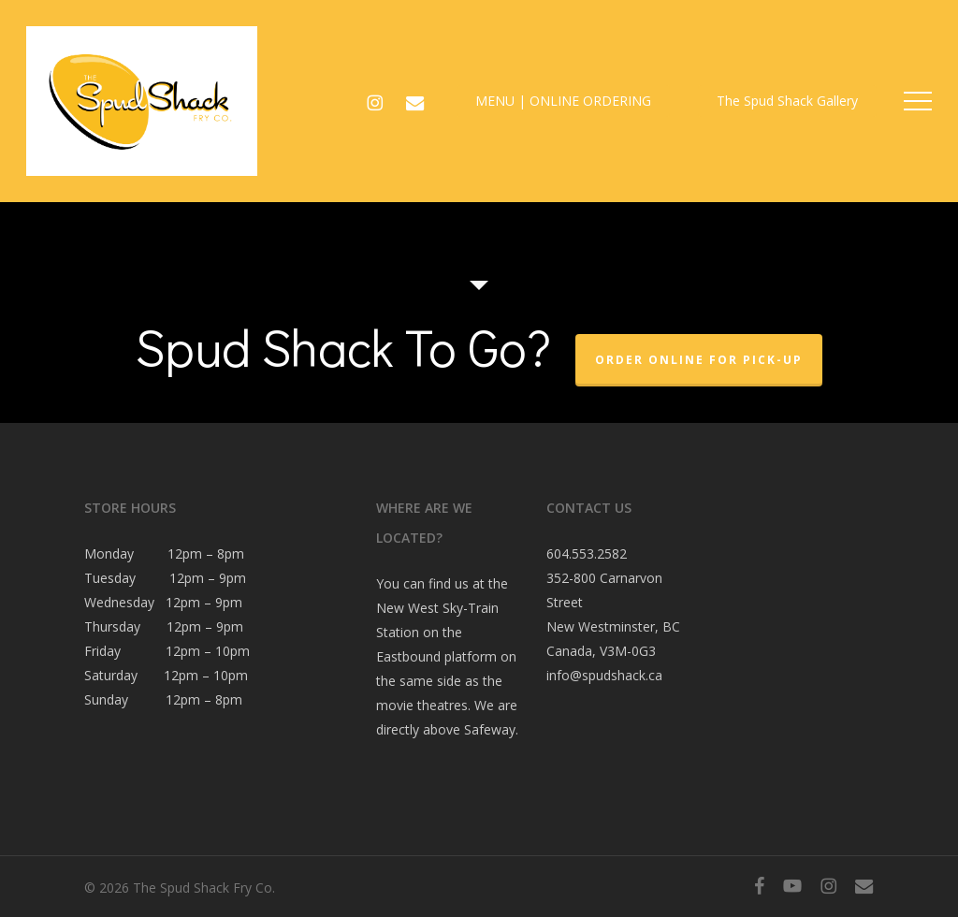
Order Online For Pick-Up (699, 360)
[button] (918, 101)
